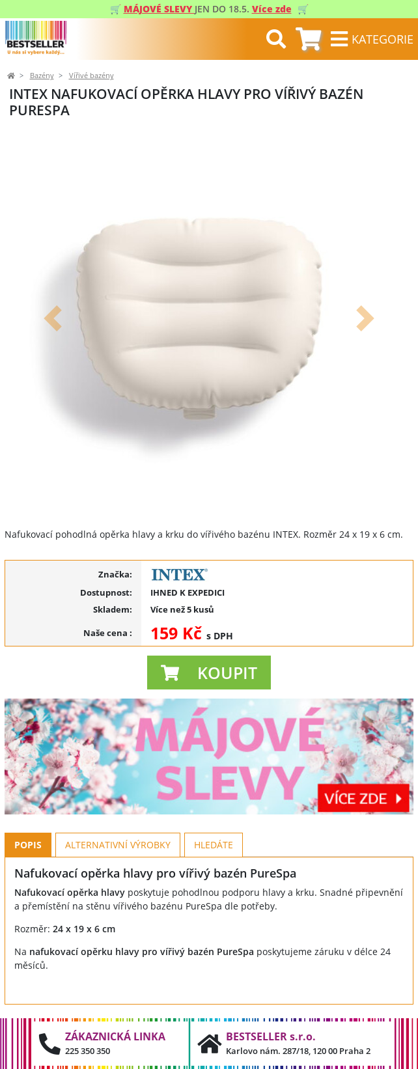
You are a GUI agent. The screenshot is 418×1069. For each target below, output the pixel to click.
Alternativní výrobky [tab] (118, 845)
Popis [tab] (28, 845)
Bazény (42, 75)
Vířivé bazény (91, 75)
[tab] (308, 39)
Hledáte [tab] (213, 845)
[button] (53, 318)
